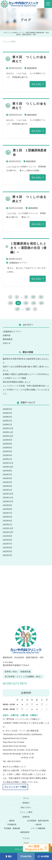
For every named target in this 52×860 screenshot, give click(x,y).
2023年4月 (7, 521)
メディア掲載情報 (38, 828)
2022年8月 (7, 540)
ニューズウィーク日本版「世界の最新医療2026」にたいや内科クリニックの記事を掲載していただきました (26, 390)
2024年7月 (7, 474)
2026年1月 (7, 424)
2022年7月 (7, 544)
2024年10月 (8, 467)
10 (33, 297)
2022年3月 (7, 555)
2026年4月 (7, 413)
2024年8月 (7, 471)
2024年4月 (7, 482)
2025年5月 (7, 451)
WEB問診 (43, 856)
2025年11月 (8, 432)
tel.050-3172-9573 (17, 683)
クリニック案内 (26, 812)
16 (41, 303)
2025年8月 (7, 444)
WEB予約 (26, 856)
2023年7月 (7, 513)
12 (10, 303)
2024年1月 (7, 490)
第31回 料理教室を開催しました (17, 382)
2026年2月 (7, 421)
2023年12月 (8, 494)
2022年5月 (7, 551)
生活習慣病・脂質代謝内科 (38, 821)
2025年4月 (7, 455)
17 (17, 309)
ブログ (26, 843)
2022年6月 (7, 547)
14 (26, 303)
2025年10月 (8, 436)
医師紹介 (26, 803)
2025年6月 (7, 447)
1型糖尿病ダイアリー (18, 263)
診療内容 (7, 335)
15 (33, 303)
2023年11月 (8, 497)
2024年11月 (8, 463)
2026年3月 (7, 417)
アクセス (26, 838)
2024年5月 (7, 478)
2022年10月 (8, 532)
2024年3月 (7, 486)
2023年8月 (7, 509)
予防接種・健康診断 (12, 828)
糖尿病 (12, 821)
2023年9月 (7, 505)
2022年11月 (8, 528)
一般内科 (38, 824)
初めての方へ (26, 807)
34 (28, 309)
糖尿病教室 (32, 68)
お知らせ (7, 343)
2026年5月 (7, 409)
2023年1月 (7, 524)
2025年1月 (7, 459)
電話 (9, 856)
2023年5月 (7, 517)
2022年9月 (7, 536)
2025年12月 (8, 428)
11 (41, 297)
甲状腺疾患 (11, 824)
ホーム (26, 798)
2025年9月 (7, 440)
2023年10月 (8, 501)
